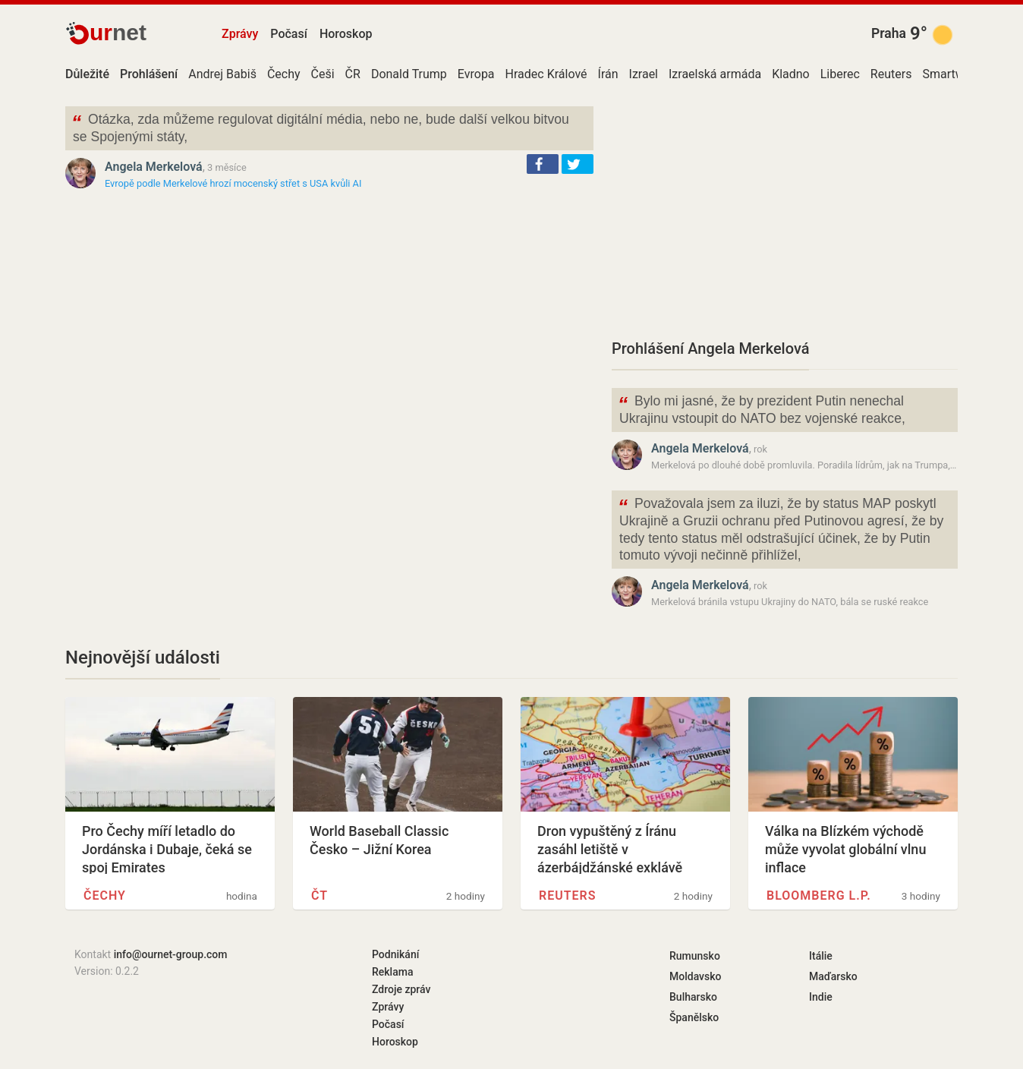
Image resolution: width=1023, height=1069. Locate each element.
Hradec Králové (546, 74)
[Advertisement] (785, 212)
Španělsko (694, 1017)
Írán (608, 74)
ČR (352, 74)
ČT (319, 895)
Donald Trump (409, 74)
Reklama (392, 972)
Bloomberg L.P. (818, 895)
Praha (888, 33)
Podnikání (395, 954)
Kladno (791, 74)
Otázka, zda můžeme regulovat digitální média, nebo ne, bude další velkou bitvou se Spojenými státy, (320, 126)
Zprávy (240, 34)
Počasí (288, 34)
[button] (543, 164)
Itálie (821, 956)
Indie (821, 997)
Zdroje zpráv (401, 989)
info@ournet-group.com (171, 954)
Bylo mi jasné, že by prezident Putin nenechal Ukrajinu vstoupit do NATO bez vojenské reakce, (761, 408)
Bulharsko (693, 997)
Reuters (891, 74)
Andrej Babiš (222, 74)
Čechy (284, 74)
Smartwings (954, 74)
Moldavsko (695, 976)
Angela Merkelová (154, 166)
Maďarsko (833, 976)
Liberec (840, 74)
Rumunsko (694, 956)
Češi (323, 74)
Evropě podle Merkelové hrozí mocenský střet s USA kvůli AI (233, 183)
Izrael (643, 74)
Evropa (476, 74)
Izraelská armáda (715, 74)
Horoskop (346, 34)
